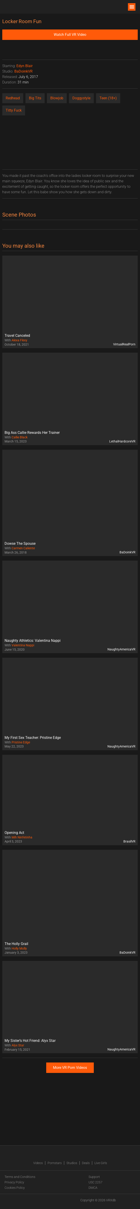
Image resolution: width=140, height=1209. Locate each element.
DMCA (93, 1187)
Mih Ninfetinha (22, 837)
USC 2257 (95, 1182)
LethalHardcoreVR (122, 441)
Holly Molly (19, 948)
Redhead (13, 98)
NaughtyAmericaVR (121, 649)
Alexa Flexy (19, 340)
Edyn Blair (24, 66)
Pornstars (55, 1163)
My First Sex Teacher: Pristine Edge (33, 737)
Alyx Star (18, 1045)
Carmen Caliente (23, 548)
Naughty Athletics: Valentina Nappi (33, 640)
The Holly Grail (16, 944)
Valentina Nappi (23, 645)
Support (94, 1177)
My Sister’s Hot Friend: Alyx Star (30, 1040)
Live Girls (100, 1163)
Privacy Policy (14, 1182)
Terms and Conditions (20, 1177)
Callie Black (20, 437)
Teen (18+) (108, 98)
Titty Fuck (14, 110)
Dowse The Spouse (20, 543)
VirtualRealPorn (124, 344)
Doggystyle (81, 98)
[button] (131, 7)
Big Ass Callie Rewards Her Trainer (32, 432)
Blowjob (56, 98)
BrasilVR (129, 841)
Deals (86, 1163)
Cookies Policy (15, 1187)
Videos (38, 1163)
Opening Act (14, 832)
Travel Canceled (17, 335)
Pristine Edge (21, 742)
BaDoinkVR (23, 71)
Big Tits (35, 98)
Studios (71, 1163)
